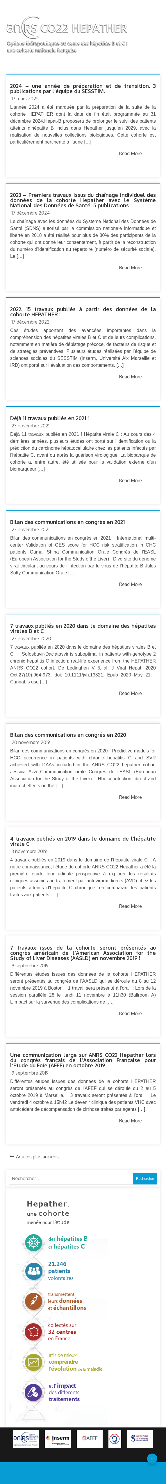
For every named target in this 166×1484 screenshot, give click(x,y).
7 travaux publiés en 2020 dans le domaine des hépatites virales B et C (83, 628)
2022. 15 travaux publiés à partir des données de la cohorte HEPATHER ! (83, 312)
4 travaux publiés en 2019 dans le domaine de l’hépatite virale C (83, 841)
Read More (130, 153)
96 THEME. (93, 1473)
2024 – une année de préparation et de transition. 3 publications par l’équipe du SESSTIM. (83, 88)
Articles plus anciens (37, 1157)
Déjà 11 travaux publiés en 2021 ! (49, 418)
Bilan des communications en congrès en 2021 (67, 522)
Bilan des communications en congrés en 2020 (68, 735)
